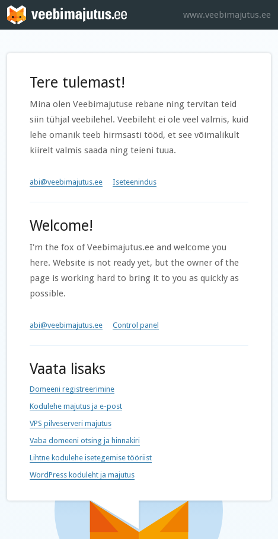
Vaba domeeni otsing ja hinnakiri (85, 440)
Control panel (136, 325)
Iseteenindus (134, 181)
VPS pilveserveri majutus (70, 423)
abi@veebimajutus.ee (66, 181)
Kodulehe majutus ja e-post (76, 406)
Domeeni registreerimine (72, 389)
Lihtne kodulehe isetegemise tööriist (91, 457)
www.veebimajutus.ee (227, 14)
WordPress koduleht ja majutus (82, 474)
